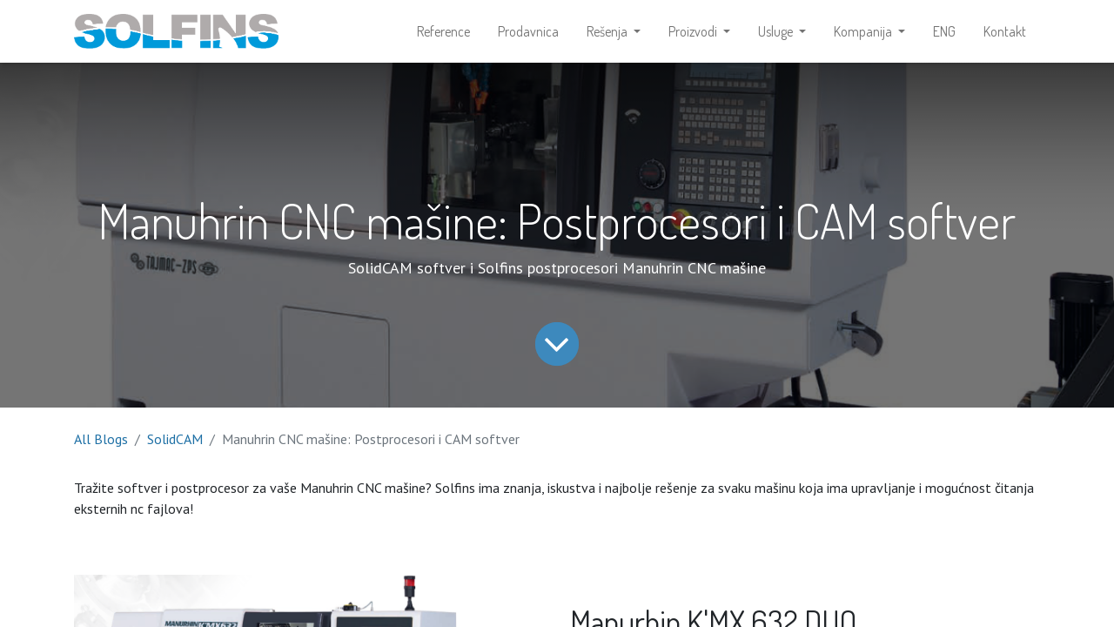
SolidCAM (175, 439)
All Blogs (101, 439)
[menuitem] (443, 31)
